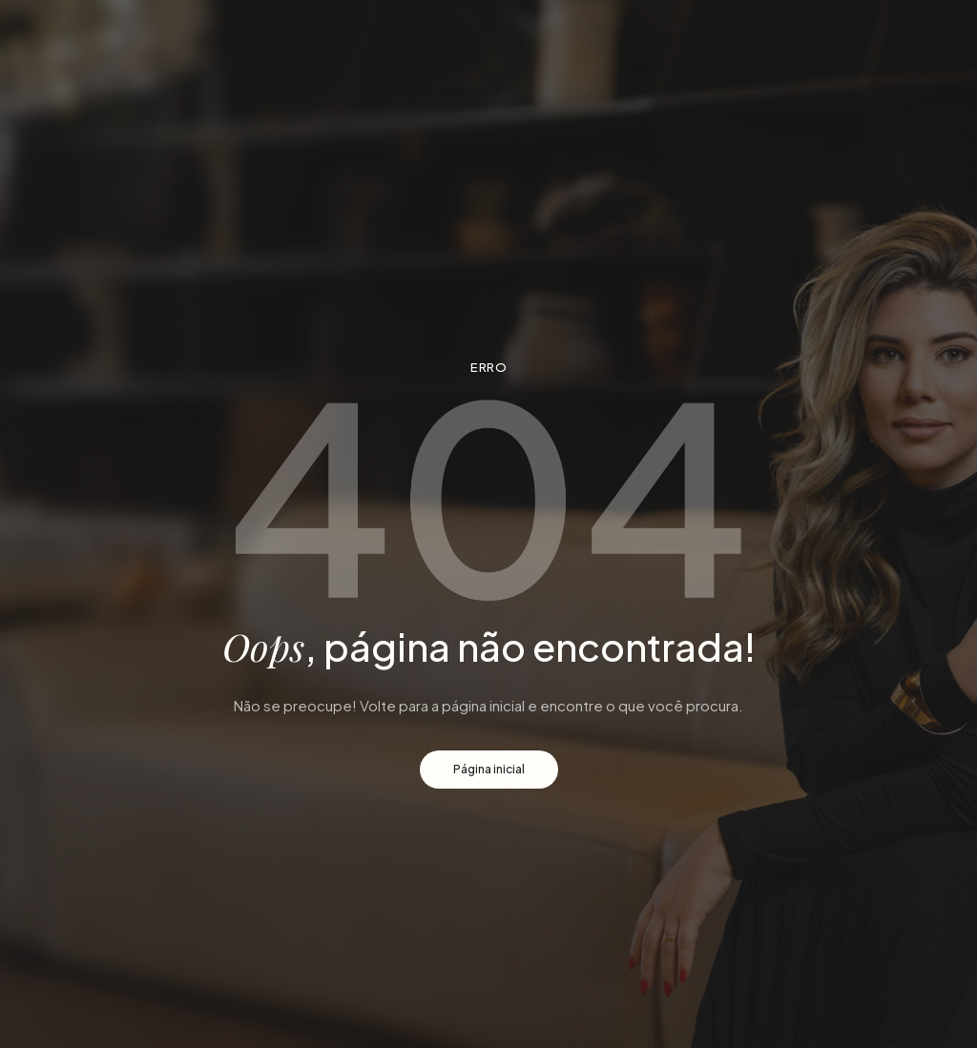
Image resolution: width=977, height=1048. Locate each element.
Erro (488, 367)
